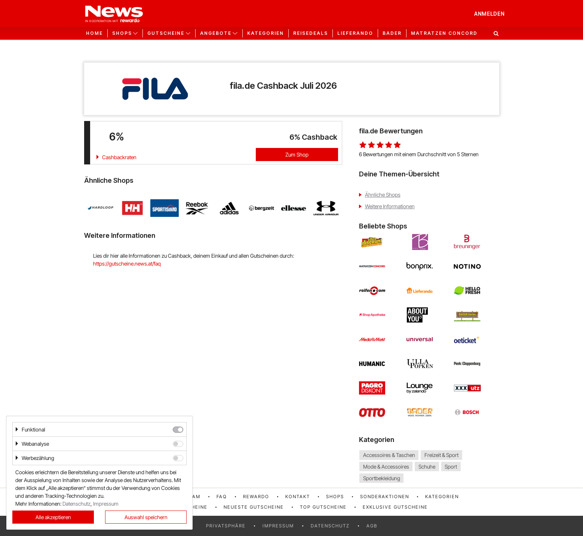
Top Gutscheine (323, 507)
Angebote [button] (215, 33)
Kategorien (265, 33)
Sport (451, 466)
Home (94, 33)
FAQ (222, 496)
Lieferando (355, 33)
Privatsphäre (226, 526)
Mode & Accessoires (386, 466)
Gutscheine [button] (165, 33)
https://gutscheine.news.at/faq (127, 263)
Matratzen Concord (444, 33)
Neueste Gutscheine (254, 507)
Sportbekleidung (381, 478)
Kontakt (297, 496)
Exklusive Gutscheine (395, 507)
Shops (335, 496)
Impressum (278, 526)
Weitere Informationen (390, 206)
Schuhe (426, 466)
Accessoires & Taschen (389, 455)
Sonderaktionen (384, 496)
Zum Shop (297, 154)
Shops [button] (122, 33)
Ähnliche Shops (383, 194)
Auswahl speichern (146, 517)
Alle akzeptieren (53, 517)
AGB (371, 526)
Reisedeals (310, 33)
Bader (392, 33)
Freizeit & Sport (441, 455)
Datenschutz (330, 526)
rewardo (256, 496)
